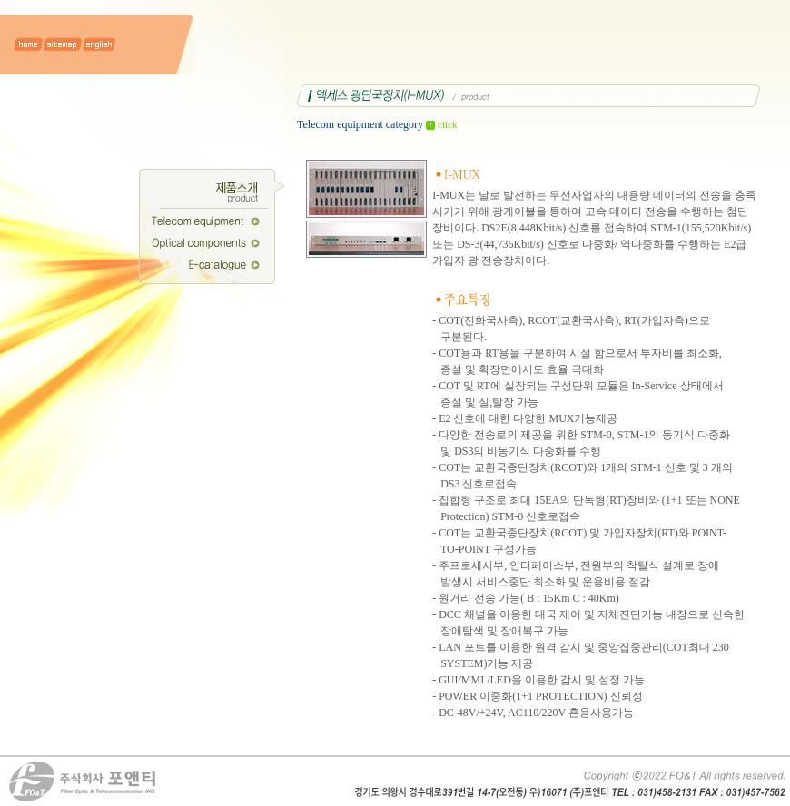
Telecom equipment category (377, 124)
